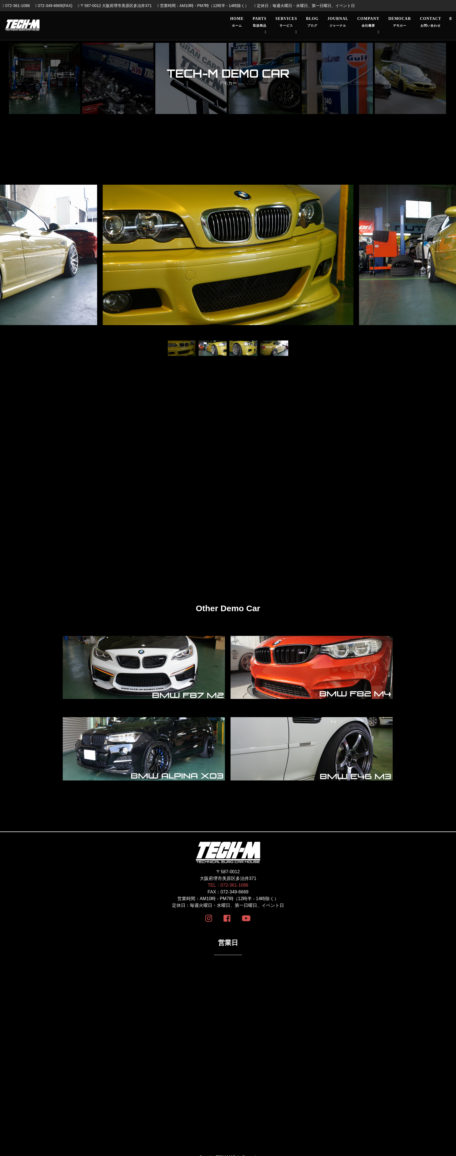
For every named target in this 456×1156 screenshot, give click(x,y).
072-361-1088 (16, 5)
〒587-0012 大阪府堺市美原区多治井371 (115, 5)
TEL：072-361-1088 (228, 885)
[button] (14, 261)
